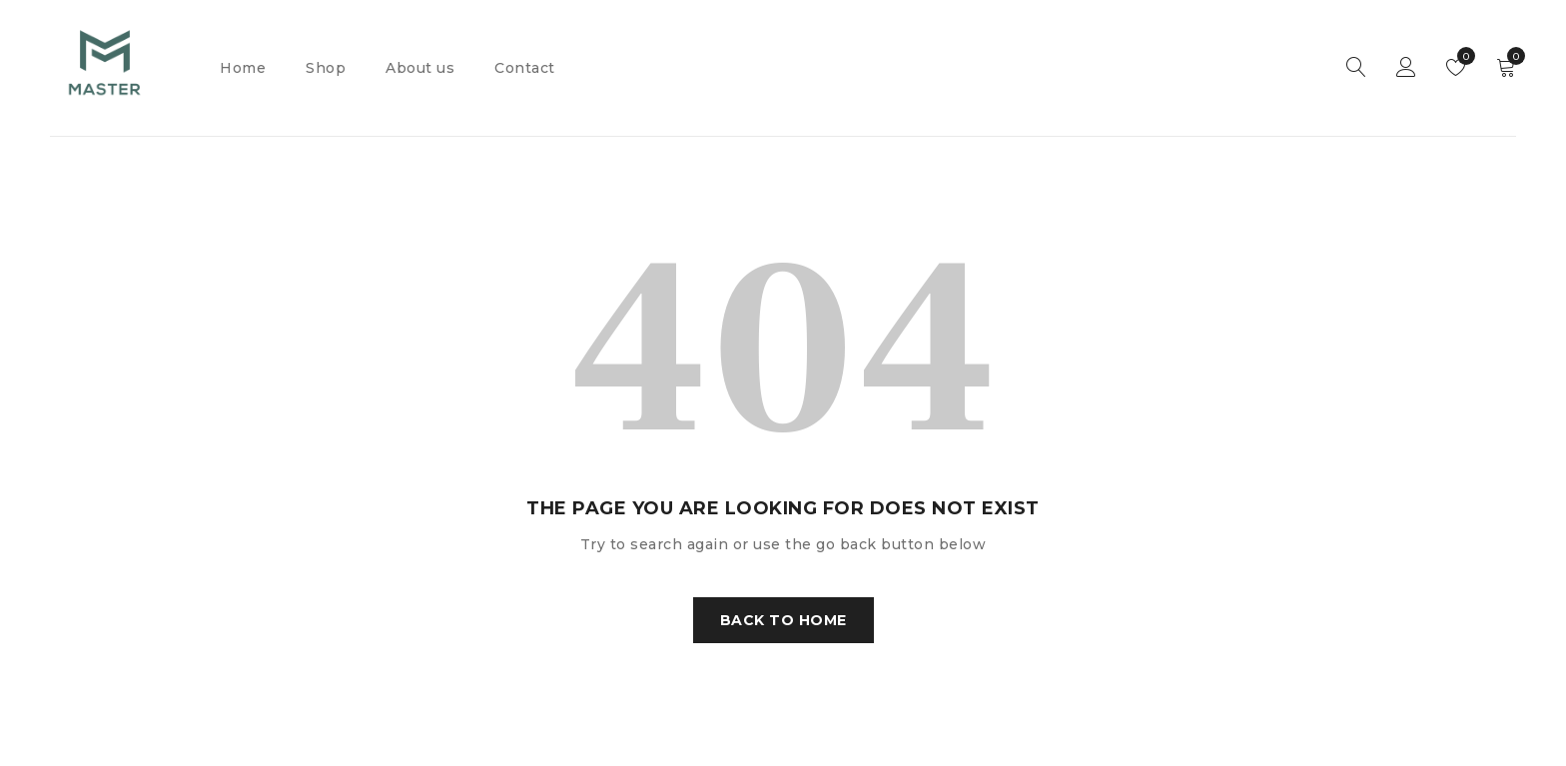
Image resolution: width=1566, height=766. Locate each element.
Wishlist (1461, 56)
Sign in (1406, 68)
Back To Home (783, 620)
